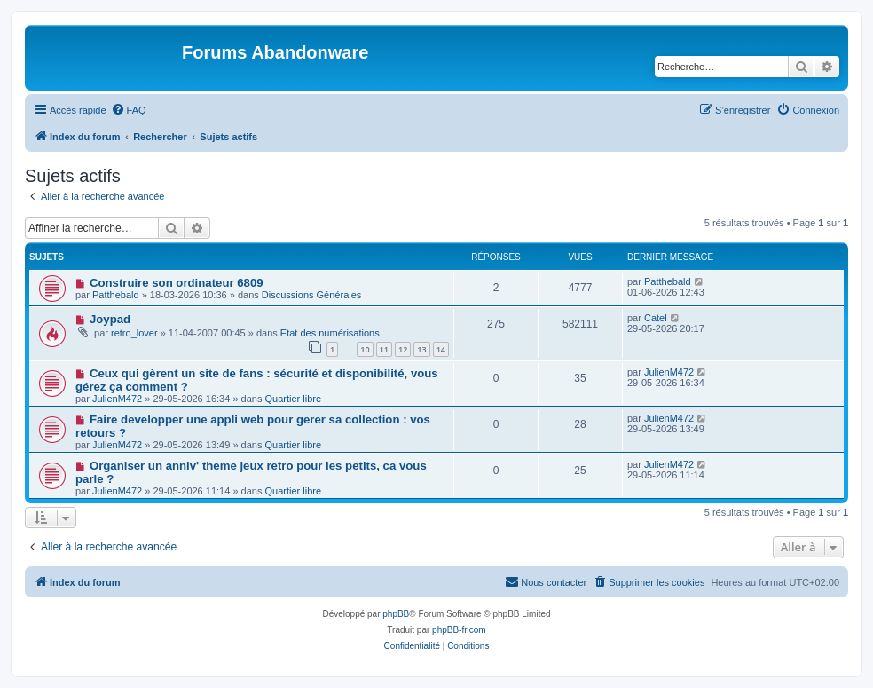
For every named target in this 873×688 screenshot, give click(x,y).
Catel (655, 317)
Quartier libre (292, 398)
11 (384, 349)
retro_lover (134, 333)
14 (440, 349)
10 (364, 349)
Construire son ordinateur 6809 (176, 282)
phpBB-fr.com (459, 630)
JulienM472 (117, 398)
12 (402, 349)
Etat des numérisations (330, 333)
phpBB (395, 614)
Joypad (110, 319)
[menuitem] (128, 110)
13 (421, 349)
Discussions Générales (312, 294)
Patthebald (115, 294)
